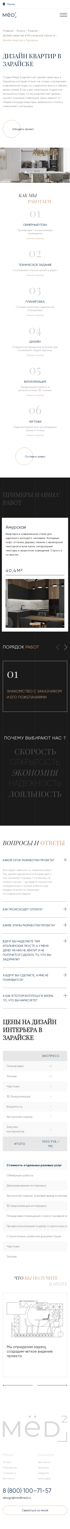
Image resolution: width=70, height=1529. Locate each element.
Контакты (8, 1478)
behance (43, 1467)
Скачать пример (35, 238)
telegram (43, 1473)
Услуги (20, 30)
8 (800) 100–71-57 (27, 1490)
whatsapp (44, 1478)
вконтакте (44, 1462)
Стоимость (9, 1473)
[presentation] (14, 165)
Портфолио (10, 1467)
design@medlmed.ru (17, 1498)
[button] (26, 172)
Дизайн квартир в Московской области (29, 35)
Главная (8, 30)
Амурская (16, 527)
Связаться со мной (35, 1510)
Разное (33, 30)
